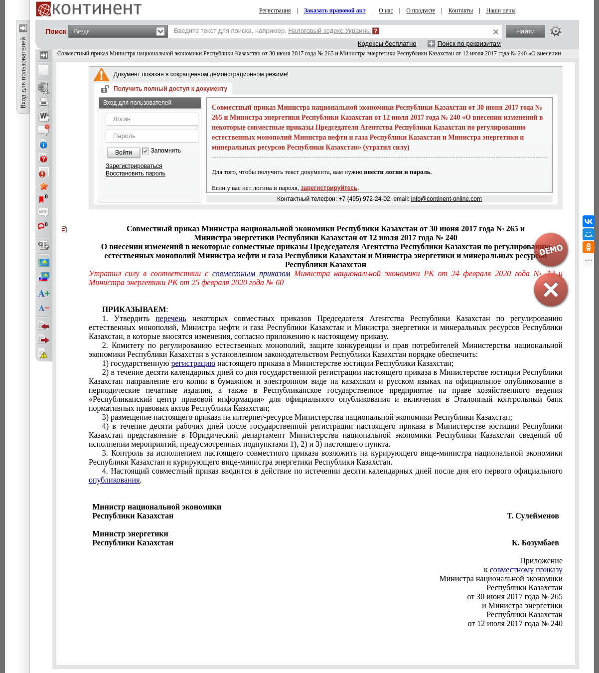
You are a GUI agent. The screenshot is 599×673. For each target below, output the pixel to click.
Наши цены (501, 10)
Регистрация (275, 10)
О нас (386, 10)
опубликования (114, 480)
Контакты (461, 10)
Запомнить (166, 151)
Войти (123, 152)
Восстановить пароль (135, 173)
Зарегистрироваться (134, 166)
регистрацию (193, 363)
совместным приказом (251, 273)
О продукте (420, 10)
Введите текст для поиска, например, (272, 30)
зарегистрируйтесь (329, 187)
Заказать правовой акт (335, 10)
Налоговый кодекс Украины (330, 30)
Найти (525, 31)
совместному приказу (526, 569)
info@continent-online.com (446, 198)
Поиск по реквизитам (469, 43)
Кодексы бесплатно (387, 43)
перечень (170, 318)
